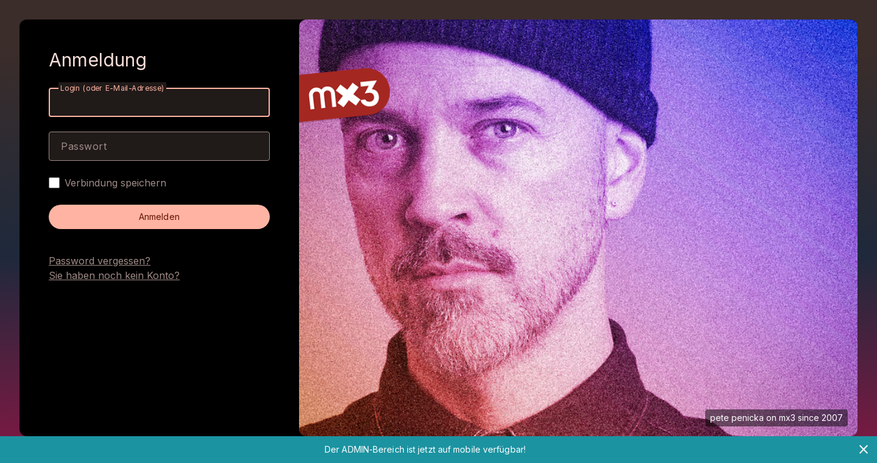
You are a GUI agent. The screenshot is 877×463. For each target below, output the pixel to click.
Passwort (84, 146)
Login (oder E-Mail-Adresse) (112, 88)
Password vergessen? (99, 261)
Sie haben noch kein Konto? (114, 275)
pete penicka (737, 417)
